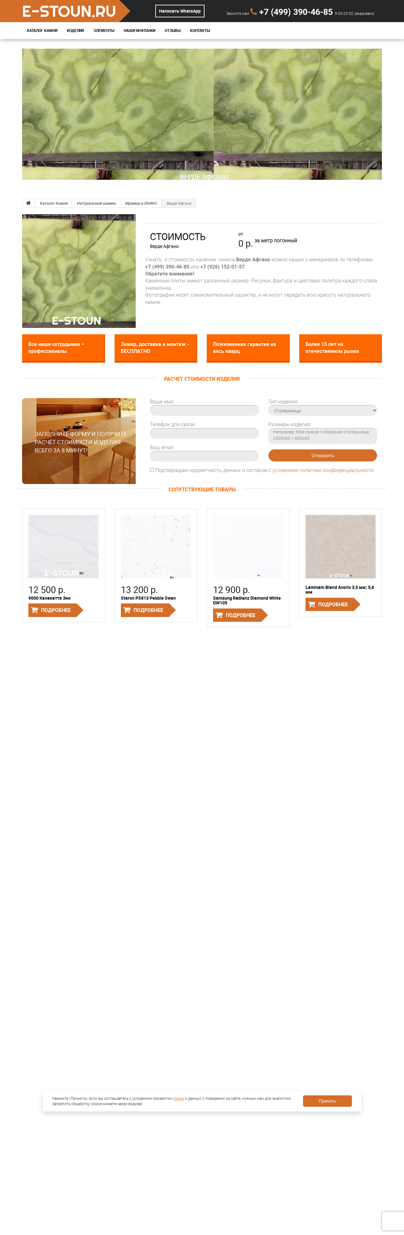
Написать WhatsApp (180, 11)
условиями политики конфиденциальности (323, 470)
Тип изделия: (283, 401)
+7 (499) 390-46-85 (292, 11)
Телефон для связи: (173, 424)
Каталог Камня (42, 30)
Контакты (200, 30)
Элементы (103, 30)
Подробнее (56, 610)
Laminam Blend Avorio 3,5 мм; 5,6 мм (340, 589)
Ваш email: (162, 447)
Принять (327, 1101)
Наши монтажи (139, 30)
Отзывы (173, 30)
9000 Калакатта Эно (49, 598)
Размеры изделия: (289, 424)
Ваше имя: (162, 401)
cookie (178, 1098)
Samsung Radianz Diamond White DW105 (247, 600)
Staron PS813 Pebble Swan (148, 598)
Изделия (75, 30)
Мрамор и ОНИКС (141, 203)
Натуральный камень (96, 203)
